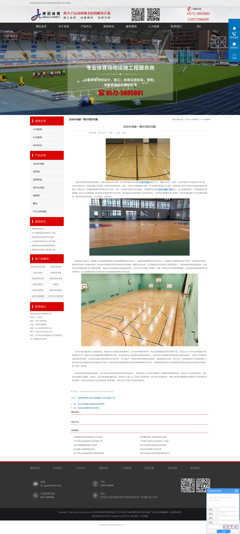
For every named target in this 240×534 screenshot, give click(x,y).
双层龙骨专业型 (38, 279)
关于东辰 (63, 26)
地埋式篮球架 (38, 284)
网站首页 (41, 26)
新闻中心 (196, 119)
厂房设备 (127, 468)
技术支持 (172, 468)
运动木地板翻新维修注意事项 (85, 445)
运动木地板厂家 (108, 398)
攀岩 (35, 203)
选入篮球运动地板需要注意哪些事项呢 (89, 453)
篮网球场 (37, 179)
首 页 (187, 119)
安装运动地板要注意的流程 (88, 408)
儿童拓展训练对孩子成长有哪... (44, 241)
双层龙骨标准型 (56, 279)
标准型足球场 (55, 273)
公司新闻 (37, 129)
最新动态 (104, 468)
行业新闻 (37, 137)
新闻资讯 (108, 26)
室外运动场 (38, 187)
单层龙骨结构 (55, 267)
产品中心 (86, 26)
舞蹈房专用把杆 (56, 290)
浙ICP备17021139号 (101, 516)
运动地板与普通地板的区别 (84, 449)
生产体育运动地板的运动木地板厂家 (88, 441)
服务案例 (131, 26)
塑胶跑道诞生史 (38, 229)
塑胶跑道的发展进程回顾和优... (44, 245)
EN (199, 26)
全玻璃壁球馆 (83, 398)
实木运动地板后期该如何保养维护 (91, 404)
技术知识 (37, 145)
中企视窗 (144, 516)
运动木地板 (38, 163)
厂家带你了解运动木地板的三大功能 (154, 441)
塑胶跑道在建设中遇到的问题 (43, 250)
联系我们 (176, 26)
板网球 (36, 195)
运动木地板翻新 (38, 296)
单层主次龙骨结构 (38, 267)
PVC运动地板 (40, 211)
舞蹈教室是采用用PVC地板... (43, 237)
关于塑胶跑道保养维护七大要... (44, 233)
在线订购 (149, 468)
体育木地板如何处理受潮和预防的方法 (155, 453)
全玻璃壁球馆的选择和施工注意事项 (88, 437)
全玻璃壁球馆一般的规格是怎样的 (153, 437)
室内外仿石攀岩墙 (56, 296)
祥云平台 (125, 516)
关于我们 (58, 468)
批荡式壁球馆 (38, 290)
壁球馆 (36, 171)
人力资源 (153, 26)
